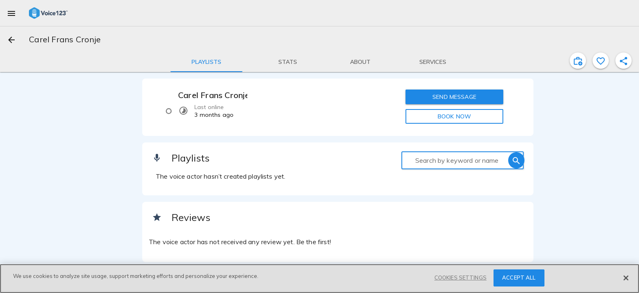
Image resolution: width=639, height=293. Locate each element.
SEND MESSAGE (454, 97)
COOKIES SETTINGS (460, 277)
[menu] (11, 13)
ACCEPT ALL (518, 277)
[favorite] (601, 60)
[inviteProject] (578, 60)
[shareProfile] (623, 60)
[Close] (626, 278)
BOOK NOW (454, 116)
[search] (516, 160)
